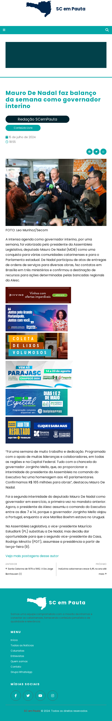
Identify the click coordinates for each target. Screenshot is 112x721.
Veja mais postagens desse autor (32, 556)
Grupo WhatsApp (21, 672)
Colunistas (17, 650)
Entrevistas (17, 656)
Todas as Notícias (22, 645)
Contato (16, 666)
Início (14, 640)
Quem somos (19, 661)
